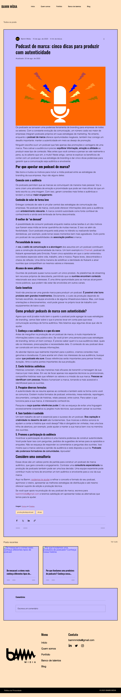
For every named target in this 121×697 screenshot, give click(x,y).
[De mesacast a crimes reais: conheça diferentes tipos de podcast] (21, 556)
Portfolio (45, 654)
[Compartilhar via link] (34, 520)
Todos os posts (10, 22)
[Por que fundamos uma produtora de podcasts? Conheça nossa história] (60, 556)
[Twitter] (76, 646)
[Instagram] (82, 646)
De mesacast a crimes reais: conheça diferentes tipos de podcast (18, 572)
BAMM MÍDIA (9, 6)
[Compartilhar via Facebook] (17, 520)
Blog (43, 666)
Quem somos (48, 648)
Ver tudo (114, 542)
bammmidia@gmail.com (81, 640)
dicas (40, 512)
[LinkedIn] (70, 646)
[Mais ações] (104, 38)
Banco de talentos (50, 660)
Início (44, 642)
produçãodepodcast (25, 512)
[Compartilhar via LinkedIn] (29, 520)
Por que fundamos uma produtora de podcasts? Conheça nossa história (60, 572)
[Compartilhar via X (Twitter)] (23, 520)
